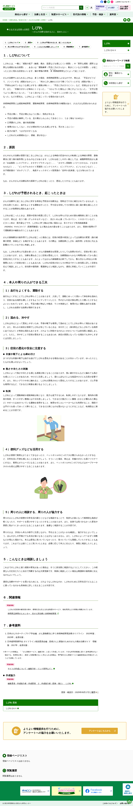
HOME (5, 20)
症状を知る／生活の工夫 (18, 20)
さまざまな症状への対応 (37, 20)
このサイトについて (122, 2)
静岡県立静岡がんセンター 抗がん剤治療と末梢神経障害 (32, 614)
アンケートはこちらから (100, 731)
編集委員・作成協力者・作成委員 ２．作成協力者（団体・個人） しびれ (40, 683)
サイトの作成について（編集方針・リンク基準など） (30, 669)
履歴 (93, 692)
